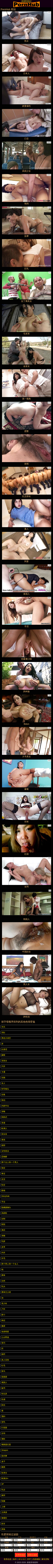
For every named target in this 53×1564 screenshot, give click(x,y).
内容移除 (36, 1559)
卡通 (3, 1072)
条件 (15, 1559)
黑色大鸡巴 (6, 1038)
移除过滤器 (32, 1555)
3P (2, 1484)
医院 (3, 1224)
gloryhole (5, 1196)
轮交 (3, 1185)
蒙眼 (3, 1055)
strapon (4, 1450)
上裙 (3, 1507)
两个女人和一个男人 (9, 1162)
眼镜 (3, 1190)
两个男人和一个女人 (9, 1264)
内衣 (3, 1252)
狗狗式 (4, 1117)
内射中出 (5, 1106)
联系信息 (7, 1559)
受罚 (3, 1343)
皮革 (3, 1247)
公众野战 (5, 1337)
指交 (3, 1168)
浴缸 (3, 1032)
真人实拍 (5, 1360)
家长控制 (45, 1559)
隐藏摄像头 (6, 1207)
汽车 (3, 1066)
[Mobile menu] (2, 3)
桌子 (3, 1461)
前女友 (4, 1134)
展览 (3, 1140)
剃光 (3, 1405)
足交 (3, 1179)
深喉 (3, 1111)
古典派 (4, 1512)
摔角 (3, 1529)
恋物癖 (4, 1157)
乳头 (3, 1286)
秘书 (3, 1388)
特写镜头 (5, 1089)
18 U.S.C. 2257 (24, 1559)
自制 (3, 1219)
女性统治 (5, 1151)
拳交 (3, 1173)
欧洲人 (4, 1128)
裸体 (3, 1275)
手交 (3, 1202)
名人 (3, 1083)
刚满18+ (4, 1478)
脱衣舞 (4, 1456)
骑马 (3, 1371)
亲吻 (3, 1236)
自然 (3, 1281)
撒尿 (3, 1326)
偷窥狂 (4, 1518)
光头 (3, 1027)
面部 (3, 1145)
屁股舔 (4, 1377)
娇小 (3, 1315)
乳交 (3, 1490)
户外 (3, 1309)
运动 (3, 1433)
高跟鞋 (4, 1213)
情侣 (3, 1100)
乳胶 (3, 1241)
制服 (3, 1501)
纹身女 (4, 1473)
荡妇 (3, 1416)
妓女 (3, 1523)
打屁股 (4, 1427)
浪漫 (3, 1123)
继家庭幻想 (6, 1444)
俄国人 (4, 1382)
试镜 (3, 1077)
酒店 (3, 1230)
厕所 (3, 1495)
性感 (3, 1399)
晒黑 (3, 1467)
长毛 (3, 1258)
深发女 (4, 1061)
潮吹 (3, 1439)
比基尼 (4, 1049)
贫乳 (3, 1422)
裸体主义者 (6, 1292)
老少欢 (4, 1303)
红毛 (3, 1365)
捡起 (3, 1320)
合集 (3, 1094)
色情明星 (5, 1332)
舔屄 (3, 1354)
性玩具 (4, 1394)
